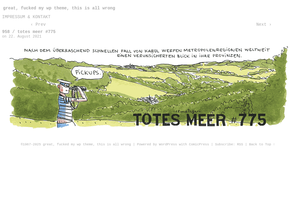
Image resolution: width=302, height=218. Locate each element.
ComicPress (199, 144)
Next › (263, 24)
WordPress (168, 144)
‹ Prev (37, 24)
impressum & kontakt (26, 17)
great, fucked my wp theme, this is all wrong (59, 8)
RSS (240, 144)
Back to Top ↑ (262, 144)
